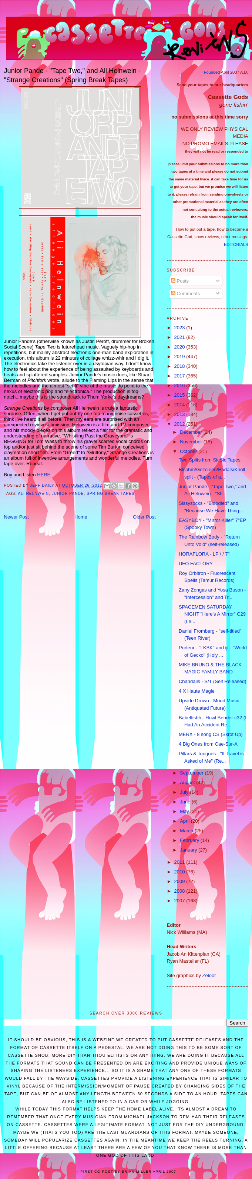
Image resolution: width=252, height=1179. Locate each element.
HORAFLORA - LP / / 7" (204, 554)
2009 (180, 881)
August (188, 782)
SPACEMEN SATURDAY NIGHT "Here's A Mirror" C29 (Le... (212, 614)
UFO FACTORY (196, 563)
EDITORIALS (236, 244)
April (185, 821)
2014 (180, 404)
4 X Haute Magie (197, 691)
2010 (180, 872)
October (189, 451)
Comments (185, 293)
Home (80, 517)
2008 (180, 891)
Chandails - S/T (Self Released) (212, 681)
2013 (180, 414)
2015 (180, 395)
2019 (180, 356)
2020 (180, 347)
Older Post (144, 517)
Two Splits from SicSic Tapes (210, 460)
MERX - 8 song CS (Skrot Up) (211, 734)
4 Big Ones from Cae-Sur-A (208, 744)
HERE (43, 474)
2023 (180, 327)
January (189, 850)
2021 (180, 337)
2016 (180, 385)
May (185, 811)
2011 (180, 862)
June (186, 802)
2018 (180, 366)
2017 (180, 376)
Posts (180, 281)
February (190, 840)
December (192, 432)
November (192, 441)
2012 (180, 424)
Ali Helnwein (33, 494)
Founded (212, 72)
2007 (180, 900)
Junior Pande (68, 494)
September (192, 773)
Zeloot (209, 975)
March (187, 830)
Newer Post (16, 517)
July (185, 792)
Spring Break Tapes (110, 494)
